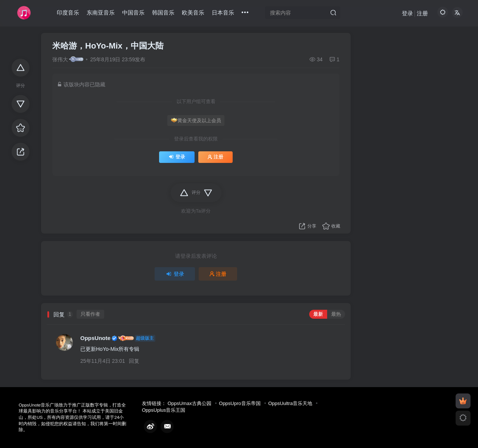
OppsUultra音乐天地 (290, 403)
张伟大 (60, 59)
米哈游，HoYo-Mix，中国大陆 (108, 45)
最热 (336, 314)
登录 (407, 13)
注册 (422, 13)
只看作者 (90, 314)
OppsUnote (95, 338)
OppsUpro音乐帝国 (239, 403)
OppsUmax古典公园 (189, 403)
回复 (134, 361)
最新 (318, 314)
